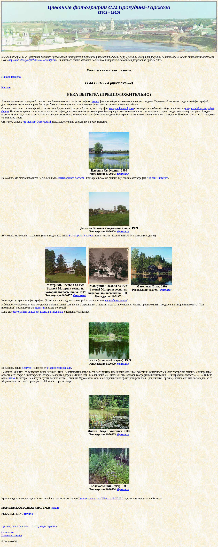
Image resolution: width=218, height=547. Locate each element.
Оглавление (8, 532)
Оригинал (123, 173)
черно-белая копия (116, 300)
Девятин (40, 307)
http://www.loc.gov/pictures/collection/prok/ (32, 59)
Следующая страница (44, 526)
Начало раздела (11, 76)
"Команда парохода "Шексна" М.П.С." (100, 498)
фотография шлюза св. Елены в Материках (38, 311)
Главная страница (11, 535)
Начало (6, 87)
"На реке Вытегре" (157, 177)
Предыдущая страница (14, 526)
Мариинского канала (59, 367)
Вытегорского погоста (71, 177)
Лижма (11, 378)
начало (55, 507)
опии (96, 101)
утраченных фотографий (36, 121)
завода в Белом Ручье (121, 108)
